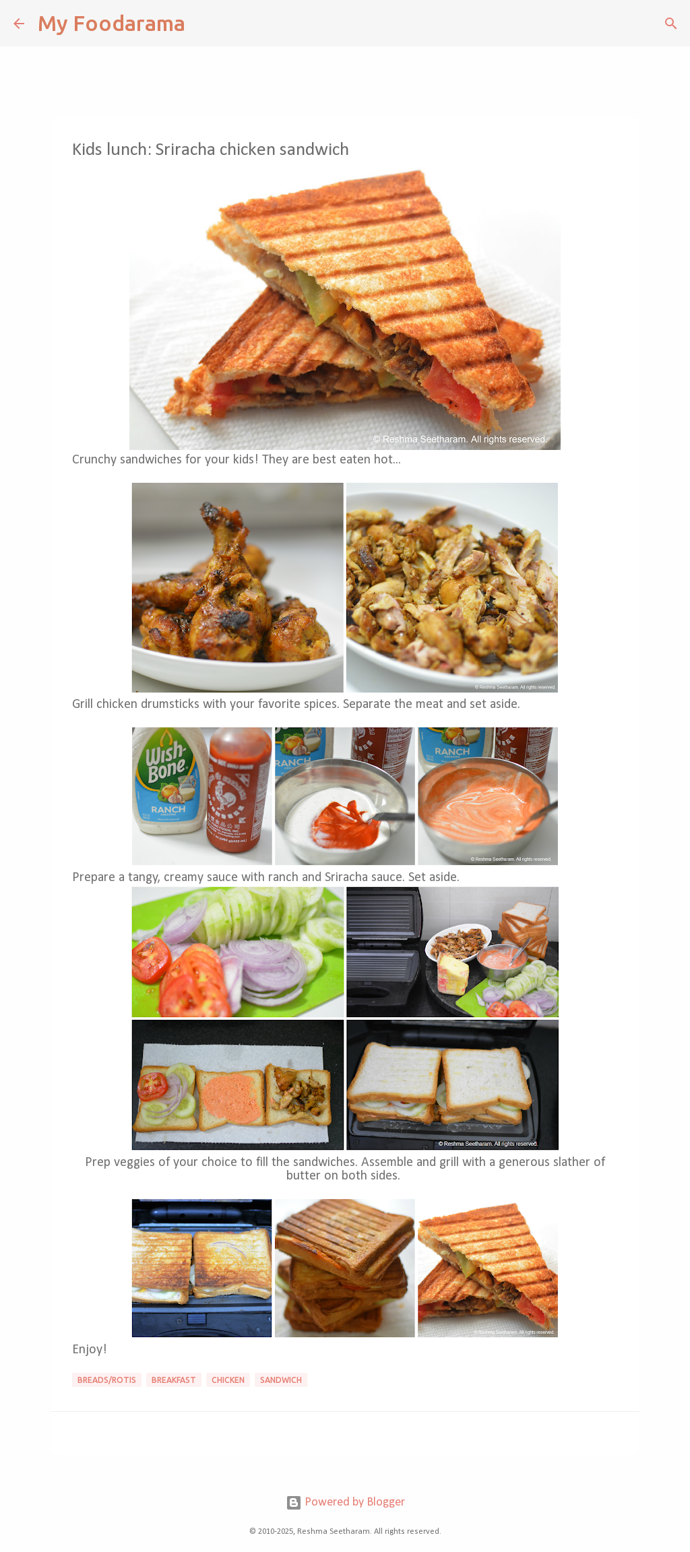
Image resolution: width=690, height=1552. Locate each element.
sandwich (281, 1380)
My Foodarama (111, 23)
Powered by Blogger (345, 1502)
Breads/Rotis (106, 1380)
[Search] (204, 23)
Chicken (228, 1380)
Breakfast (174, 1380)
